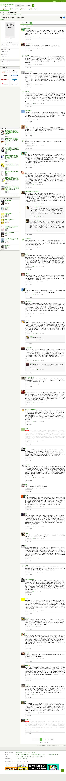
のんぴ (26, 495)
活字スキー (27, 719)
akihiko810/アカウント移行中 (32, 191)
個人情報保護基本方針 (25, 754)
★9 (33, 281)
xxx (26, 391)
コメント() (36, 36)
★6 (33, 164)
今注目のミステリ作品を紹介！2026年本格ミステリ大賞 (11, 14)
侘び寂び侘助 (28, 110)
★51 (33, 203)
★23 (33, 526)
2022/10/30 (42, 558)
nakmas (27, 618)
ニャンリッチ (28, 301)
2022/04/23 (42, 626)
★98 (33, 184)
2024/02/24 (42, 281)
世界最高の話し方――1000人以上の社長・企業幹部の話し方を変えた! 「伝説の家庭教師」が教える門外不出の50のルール (12, 132)
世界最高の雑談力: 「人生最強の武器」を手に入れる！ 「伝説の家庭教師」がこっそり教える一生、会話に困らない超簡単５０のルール (12, 188)
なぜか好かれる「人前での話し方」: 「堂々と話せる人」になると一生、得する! (12, 165)
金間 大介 (7, 214)
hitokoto (27, 321)
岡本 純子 (4, 12)
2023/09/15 (42, 360)
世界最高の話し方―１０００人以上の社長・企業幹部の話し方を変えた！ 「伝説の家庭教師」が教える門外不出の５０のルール (12, 149)
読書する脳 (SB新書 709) (9, 219)
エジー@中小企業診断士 (30, 409)
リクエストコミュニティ (40, 756)
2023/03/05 (42, 457)
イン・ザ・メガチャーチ (9, 232)
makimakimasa (28, 71)
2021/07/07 (42, 712)
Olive (26, 565)
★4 (33, 48)
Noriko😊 (27, 665)
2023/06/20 (42, 421)
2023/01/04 (42, 488)
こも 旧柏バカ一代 (29, 377)
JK (26, 140)
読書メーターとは (19, 752)
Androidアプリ (18, 758)
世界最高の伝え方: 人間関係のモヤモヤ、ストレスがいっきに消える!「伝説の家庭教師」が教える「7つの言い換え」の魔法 (11, 157)
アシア (26, 633)
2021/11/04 (42, 658)
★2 (33, 119)
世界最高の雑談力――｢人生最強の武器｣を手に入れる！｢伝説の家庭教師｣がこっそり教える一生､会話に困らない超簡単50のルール (11, 140)
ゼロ (26, 172)
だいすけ (27, 91)
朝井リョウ (7, 233)
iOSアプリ (25, 758)
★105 (33, 677)
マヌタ (26, 598)
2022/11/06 (42, 526)
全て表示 (23, 25)
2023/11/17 (42, 294)
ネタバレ (29, 25)
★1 (33, 488)
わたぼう (27, 652)
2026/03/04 (42, 36)
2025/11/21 (42, 64)
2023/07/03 (42, 402)
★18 (33, 84)
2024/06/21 (42, 184)
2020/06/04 (42, 730)
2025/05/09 (42, 103)
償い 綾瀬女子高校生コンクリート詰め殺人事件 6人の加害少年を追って (11, 239)
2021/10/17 (42, 694)
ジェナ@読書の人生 (29, 579)
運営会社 (17, 754)
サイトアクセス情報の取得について (53, 754)
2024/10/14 (42, 145)
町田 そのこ (7, 246)
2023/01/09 (42, 477)
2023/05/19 (42, 441)
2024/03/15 (42, 266)
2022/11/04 (42, 538)
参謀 (26, 152)
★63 (33, 591)
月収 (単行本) (7, 207)
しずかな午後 (28, 347)
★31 (33, 333)
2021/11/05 (42, 645)
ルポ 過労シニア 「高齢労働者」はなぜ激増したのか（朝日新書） (11, 227)
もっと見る (14, 195)
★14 (33, 313)
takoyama (27, 28)
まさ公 (26, 533)
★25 (33, 384)
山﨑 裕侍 (6, 241)
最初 (34, 739)
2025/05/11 (42, 84)
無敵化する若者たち (8, 213)
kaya (26, 126)
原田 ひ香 (6, 208)
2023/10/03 (42, 333)
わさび (26, 428)
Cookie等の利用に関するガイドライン (38, 754)
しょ (26, 288)
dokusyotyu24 (28, 43)
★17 (33, 626)
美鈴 (26, 484)
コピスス (27, 273)
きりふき (27, 55)
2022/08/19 (42, 591)
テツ (26, 513)
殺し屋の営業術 (8, 200)
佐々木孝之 (27, 238)
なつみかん (27, 465)
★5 (33, 64)
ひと (26, 545)
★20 (33, 558)
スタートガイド (27, 752)
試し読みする (10, 42)
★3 (33, 36)
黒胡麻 (26, 254)
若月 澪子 (6, 228)
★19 (33, 712)
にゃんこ (27, 685)
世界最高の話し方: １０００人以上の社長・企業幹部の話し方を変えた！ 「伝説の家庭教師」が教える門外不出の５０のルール (12, 179)
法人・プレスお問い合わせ (29, 756)
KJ (26, 701)
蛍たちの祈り (7, 245)
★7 (33, 145)
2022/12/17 (42, 506)
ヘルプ (17, 756)
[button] (33, 5)
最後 (52, 739)
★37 (33, 506)
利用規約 (33, 752)
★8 (33, 441)
